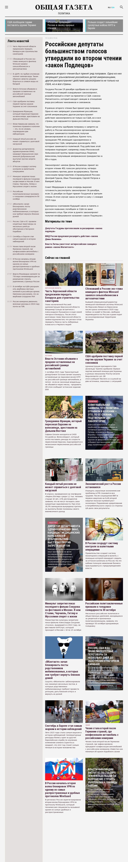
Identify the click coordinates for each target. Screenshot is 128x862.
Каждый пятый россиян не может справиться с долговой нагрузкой (63, 487)
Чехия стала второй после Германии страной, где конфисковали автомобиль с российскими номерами (101, 733)
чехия (87, 725)
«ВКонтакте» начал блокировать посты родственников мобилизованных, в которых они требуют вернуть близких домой (62, 670)
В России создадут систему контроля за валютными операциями (101, 546)
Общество (53, 523)
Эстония (48, 356)
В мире (91, 644)
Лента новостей (18, 41)
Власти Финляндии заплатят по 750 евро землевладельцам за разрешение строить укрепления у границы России (102, 777)
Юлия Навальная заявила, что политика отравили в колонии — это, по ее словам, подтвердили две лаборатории (103, 413)
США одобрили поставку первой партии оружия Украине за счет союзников (104, 359)
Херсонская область (53, 288)
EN (113, 8)
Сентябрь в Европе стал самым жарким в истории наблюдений (63, 727)
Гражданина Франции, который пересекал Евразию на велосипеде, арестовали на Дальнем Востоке (63, 426)
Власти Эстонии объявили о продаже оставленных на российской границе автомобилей (61, 363)
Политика (64, 13)
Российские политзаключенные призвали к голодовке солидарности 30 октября (104, 607)
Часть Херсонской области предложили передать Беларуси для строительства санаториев (62, 296)
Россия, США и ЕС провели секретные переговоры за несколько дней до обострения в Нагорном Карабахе (103, 656)
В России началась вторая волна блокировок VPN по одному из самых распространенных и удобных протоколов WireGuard (62, 790)
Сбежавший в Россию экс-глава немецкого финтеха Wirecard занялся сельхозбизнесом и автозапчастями (104, 293)
